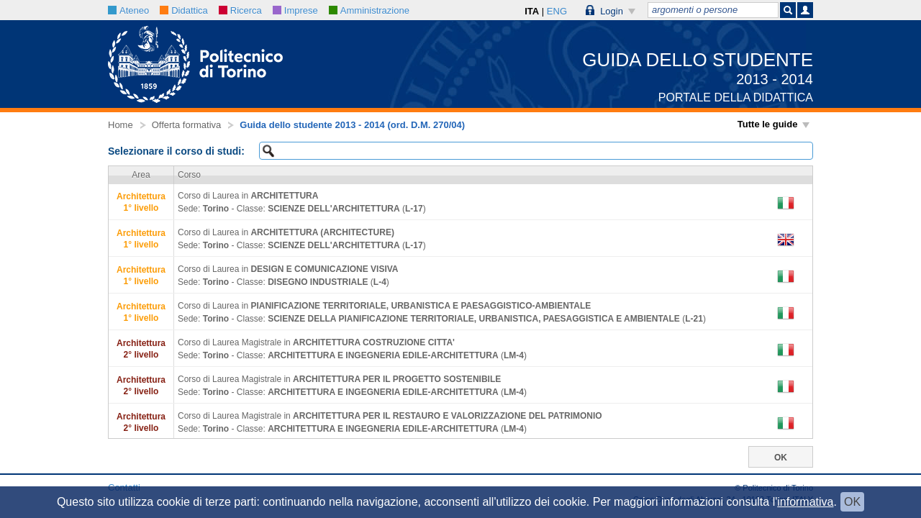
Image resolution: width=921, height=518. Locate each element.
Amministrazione (369, 10)
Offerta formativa (187, 124)
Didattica (184, 10)
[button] (610, 10)
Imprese (295, 10)
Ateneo (128, 10)
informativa (805, 502)
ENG (557, 11)
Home (120, 124)
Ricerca (240, 10)
